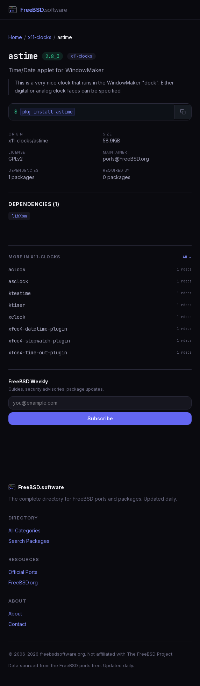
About (15, 614)
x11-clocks (39, 37)
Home (15, 37)
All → (187, 257)
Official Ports (22, 572)
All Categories (24, 530)
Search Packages (28, 541)
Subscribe (100, 418)
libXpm (19, 216)
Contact (17, 624)
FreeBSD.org (23, 582)
